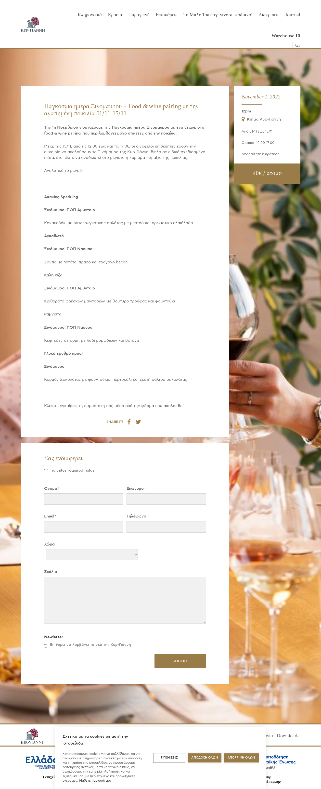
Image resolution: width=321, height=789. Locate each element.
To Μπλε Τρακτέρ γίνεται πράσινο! (218, 15)
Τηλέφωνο (136, 516)
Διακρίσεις (269, 15)
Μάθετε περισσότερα (95, 781)
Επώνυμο (136, 488)
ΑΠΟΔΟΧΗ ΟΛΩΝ (204, 758)
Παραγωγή (139, 15)
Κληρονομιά (90, 15)
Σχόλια (50, 571)
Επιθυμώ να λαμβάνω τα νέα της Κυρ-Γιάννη (90, 644)
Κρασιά (115, 15)
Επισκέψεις (166, 15)
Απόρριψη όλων (241, 758)
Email (50, 516)
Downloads (288, 736)
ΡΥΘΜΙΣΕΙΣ (169, 758)
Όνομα (51, 488)
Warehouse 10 (285, 36)
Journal (292, 15)
